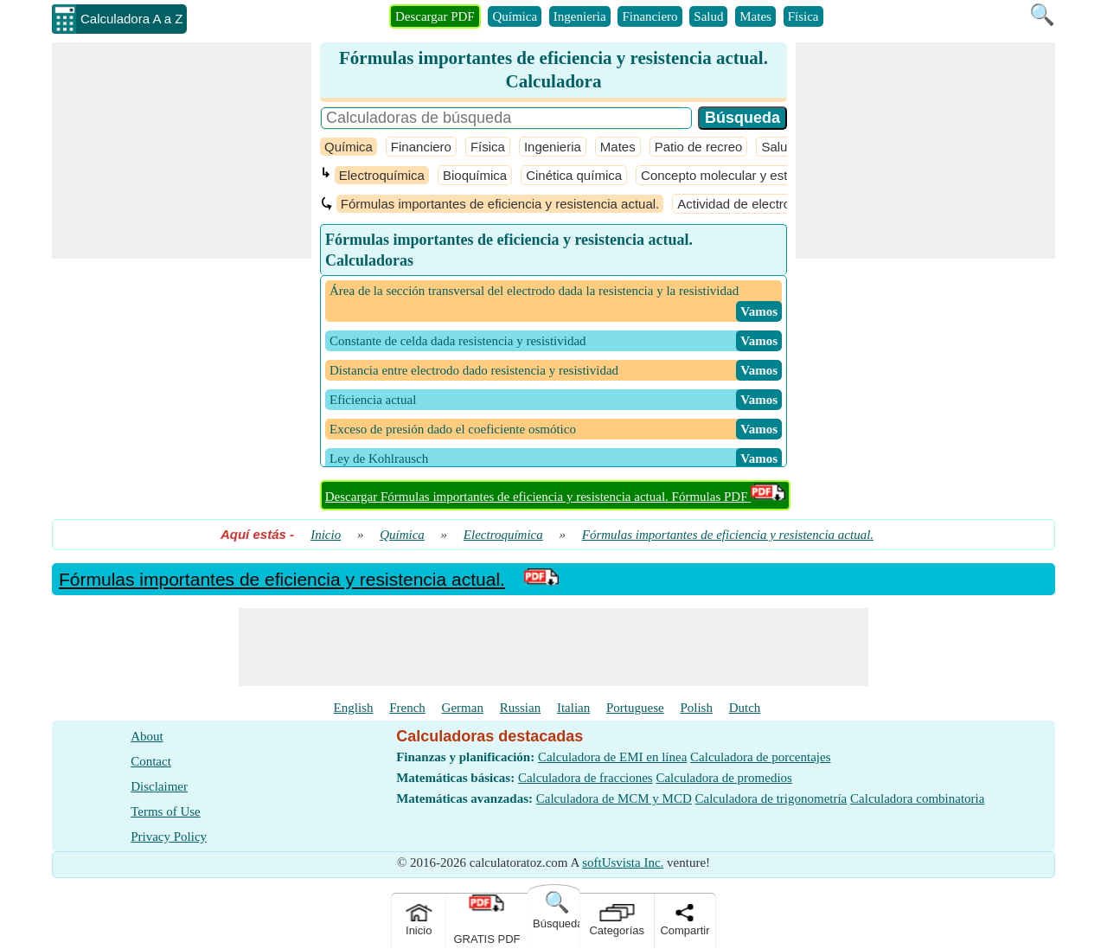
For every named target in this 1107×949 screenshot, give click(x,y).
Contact (151, 761)
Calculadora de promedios (723, 778)
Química (514, 16)
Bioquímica (475, 175)
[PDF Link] (541, 579)
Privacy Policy (169, 836)
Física (803, 16)
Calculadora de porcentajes (760, 757)
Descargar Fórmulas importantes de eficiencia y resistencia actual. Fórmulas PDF (555, 496)
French (407, 708)
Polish (696, 708)
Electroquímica (382, 175)
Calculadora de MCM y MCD (614, 798)
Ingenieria (580, 16)
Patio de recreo (699, 146)
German (462, 708)
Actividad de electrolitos (745, 203)
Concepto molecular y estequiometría (748, 175)
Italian (573, 708)
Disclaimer (159, 786)
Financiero (649, 16)
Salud (708, 16)
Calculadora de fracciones (585, 778)
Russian (520, 708)
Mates (755, 16)
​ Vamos (758, 311)
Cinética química (574, 175)
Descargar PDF (435, 16)
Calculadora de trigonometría (771, 798)
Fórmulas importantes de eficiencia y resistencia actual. (500, 203)
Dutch (745, 708)
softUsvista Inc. (622, 862)
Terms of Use (166, 811)
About (147, 736)
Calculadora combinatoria (917, 798)
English (354, 708)
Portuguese (635, 708)
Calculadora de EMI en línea (612, 757)
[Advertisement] (181, 150)
